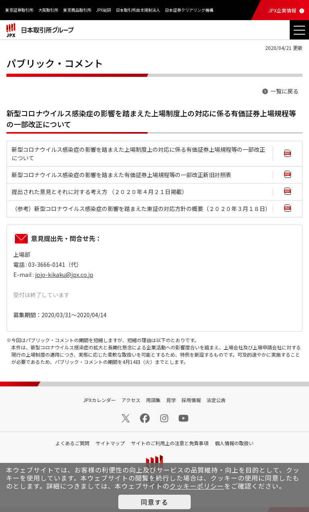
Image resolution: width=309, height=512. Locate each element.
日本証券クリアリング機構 (189, 10)
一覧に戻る (284, 91)
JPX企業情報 (282, 10)
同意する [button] (154, 502)
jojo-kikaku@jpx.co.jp (64, 274)
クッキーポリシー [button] (196, 486)
